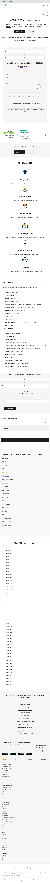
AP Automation (5, 778)
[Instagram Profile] (42, 751)
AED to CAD (9, 556)
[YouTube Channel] (39, 751)
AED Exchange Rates (18, 8)
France (6, 497)
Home (3, 8)
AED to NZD (9, 623)
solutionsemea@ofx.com (25, 724)
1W (21, 66)
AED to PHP (9, 635)
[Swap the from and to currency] (25, 54)
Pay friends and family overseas (8, 817)
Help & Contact (29, 759)
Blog (3, 806)
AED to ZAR (9, 684)
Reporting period (25, 397)
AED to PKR (9, 638)
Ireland (6, 483)
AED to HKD (9, 587)
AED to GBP (9, 583)
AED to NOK (9, 620)
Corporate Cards (5, 770)
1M (24, 66)
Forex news (4, 808)
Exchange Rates (9, 8)
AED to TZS (9, 663)
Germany (7, 514)
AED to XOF (9, 678)
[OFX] (4, 5)
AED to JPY (9, 602)
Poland (6, 486)
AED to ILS (8, 596)
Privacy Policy (5, 838)
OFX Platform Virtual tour (7, 787)
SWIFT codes (4, 797)
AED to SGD (9, 650)
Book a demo (43, 759)
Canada (6, 511)
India (6, 465)
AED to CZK (9, 568)
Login (43, 5)
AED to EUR (9, 577)
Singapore (7, 504)
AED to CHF (9, 559)
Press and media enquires (7, 827)
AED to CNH (9, 562)
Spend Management (6, 776)
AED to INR (8, 599)
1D (18, 66)
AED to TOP (9, 656)
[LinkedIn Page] (39, 748)
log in (23, 40)
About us (4, 834)
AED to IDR (8, 593)
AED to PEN (9, 629)
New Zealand (8, 469)
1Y (26, 66)
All (31, 66)
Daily (20, 393)
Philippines (7, 493)
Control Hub (4, 774)
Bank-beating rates (25, 213)
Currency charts (5, 793)
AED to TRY (9, 660)
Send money (4, 813)
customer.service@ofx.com (25, 710)
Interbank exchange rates (7, 789)
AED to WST (9, 675)
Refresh (38, 103)
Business (4, 1)
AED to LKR (9, 608)
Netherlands (8, 518)
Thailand (7, 490)
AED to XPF (9, 681)
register (18, 40)
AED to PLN (9, 641)
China (6, 462)
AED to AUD (9, 550)
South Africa (8, 522)
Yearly (31, 393)
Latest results (4, 847)
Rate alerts (4, 795)
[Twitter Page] (42, 748)
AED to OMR (9, 626)
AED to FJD (9, 580)
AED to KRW (9, 605)
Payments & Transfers (6, 768)
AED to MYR (9, 617)
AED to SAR (9, 644)
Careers (3, 859)
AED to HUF (9, 590)
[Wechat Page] (36, 751)
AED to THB (9, 653)
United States (8, 525)
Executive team (5, 857)
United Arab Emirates (20, 310)
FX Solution (4, 772)
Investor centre (5, 845)
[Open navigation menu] (47, 5)
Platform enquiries (5, 829)
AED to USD (9, 666)
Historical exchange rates (7, 791)
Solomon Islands (19, 351)
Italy (6, 500)
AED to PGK (9, 632)
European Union (9, 479)
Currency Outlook (5, 804)
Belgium (7, 476)
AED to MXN (9, 614)
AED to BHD (9, 553)
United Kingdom (9, 507)
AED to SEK (9, 647)
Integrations (4, 780)
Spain (6, 472)
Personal (10, 1)
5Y (29, 66)
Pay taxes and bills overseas (7, 821)
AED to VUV (9, 672)
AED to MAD (9, 611)
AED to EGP (9, 574)
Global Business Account (7, 766)
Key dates (4, 849)
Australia (7, 458)
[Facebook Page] (36, 748)
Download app (5, 815)
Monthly (25, 393)
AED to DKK (9, 571)
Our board (4, 855)
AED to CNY (9, 565)
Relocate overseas (6, 819)
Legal (3, 836)
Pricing (3, 782)
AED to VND (9, 669)
